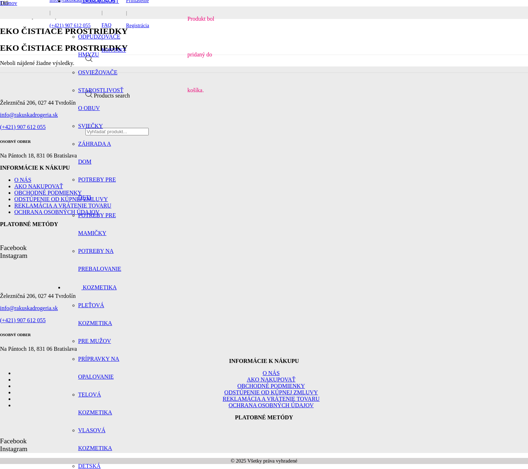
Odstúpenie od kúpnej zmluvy (271, 392)
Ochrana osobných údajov (271, 405)
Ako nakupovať (38, 186)
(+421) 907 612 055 (23, 127)
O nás (22, 180)
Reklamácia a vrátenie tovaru (271, 399)
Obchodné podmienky (48, 193)
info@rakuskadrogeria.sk (29, 115)
